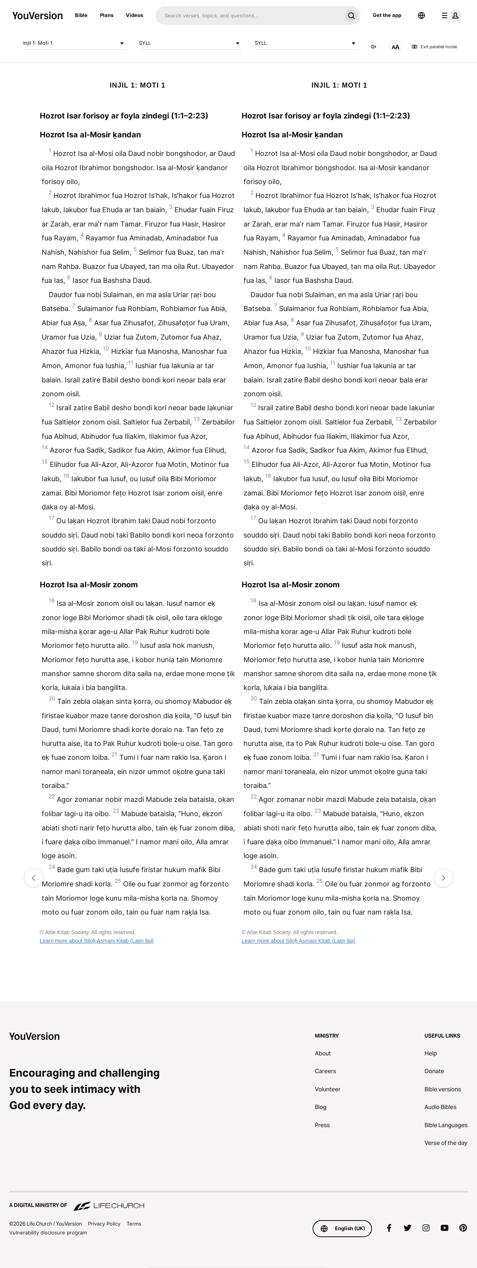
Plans (106, 15)
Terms (134, 1224)
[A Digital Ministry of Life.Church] (238, 1201)
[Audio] (373, 47)
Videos (134, 15)
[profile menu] (450, 15)
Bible (81, 15)
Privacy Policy (104, 1224)
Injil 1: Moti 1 (75, 43)
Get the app (387, 15)
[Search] (249, 15)
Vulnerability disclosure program (48, 1232)
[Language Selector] (421, 15)
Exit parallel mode (434, 47)
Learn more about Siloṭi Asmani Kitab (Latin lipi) (97, 941)
